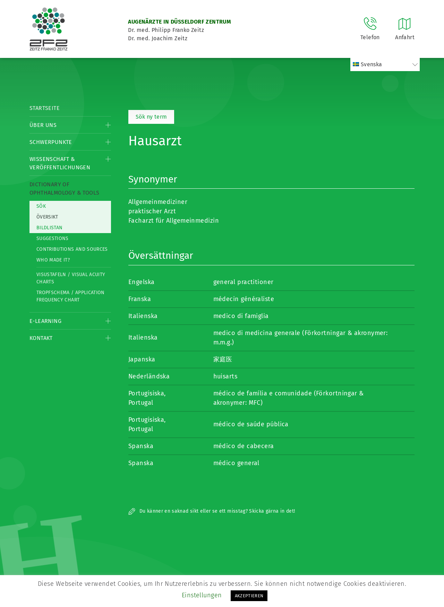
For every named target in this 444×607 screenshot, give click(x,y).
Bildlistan (49, 228)
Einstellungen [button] (202, 595)
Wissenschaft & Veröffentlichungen (59, 163)
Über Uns (43, 125)
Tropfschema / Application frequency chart (70, 296)
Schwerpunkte (50, 142)
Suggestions (52, 238)
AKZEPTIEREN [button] (249, 595)
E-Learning (45, 321)
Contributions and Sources (72, 249)
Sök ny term (151, 116)
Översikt (47, 217)
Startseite (44, 108)
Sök (41, 206)
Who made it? (53, 260)
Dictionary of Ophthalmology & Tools (64, 188)
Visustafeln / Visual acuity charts (70, 278)
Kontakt (41, 338)
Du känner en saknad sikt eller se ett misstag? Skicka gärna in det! (211, 511)
